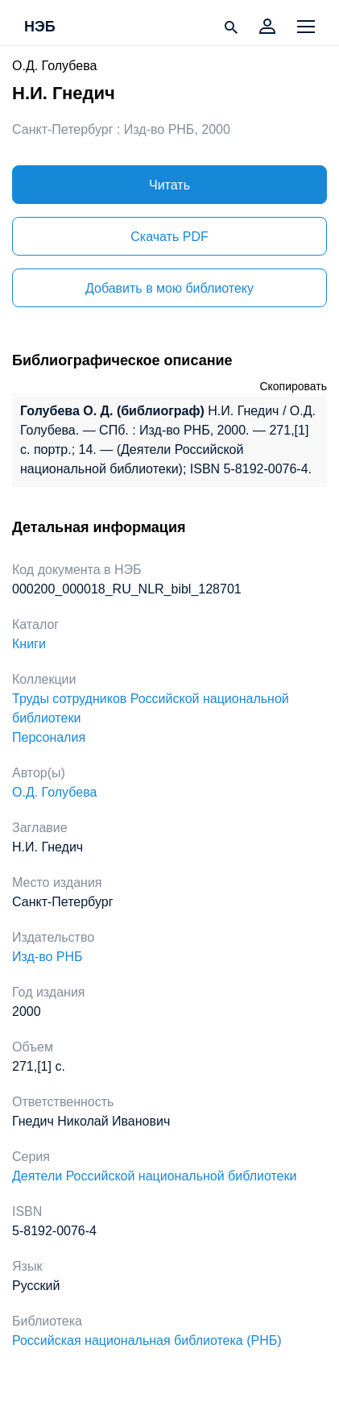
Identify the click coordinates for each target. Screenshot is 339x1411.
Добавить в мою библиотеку (169, 288)
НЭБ (40, 27)
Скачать (169, 236)
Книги (29, 644)
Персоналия (48, 737)
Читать (169, 185)
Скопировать (293, 386)
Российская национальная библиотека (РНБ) (147, 1340)
